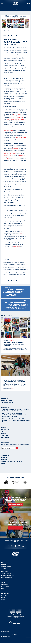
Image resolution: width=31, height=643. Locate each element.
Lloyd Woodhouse (8, 130)
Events (4, 459)
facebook (5, 429)
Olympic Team (5, 586)
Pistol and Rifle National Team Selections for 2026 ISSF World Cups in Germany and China (14, 415)
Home (2, 8)
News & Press (6, 32)
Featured (8, 8)
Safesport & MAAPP (6, 566)
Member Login (5, 564)
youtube (4, 435)
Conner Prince (12, 153)
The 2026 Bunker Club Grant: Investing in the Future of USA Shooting (15, 410)
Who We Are (4, 584)
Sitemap (3, 568)
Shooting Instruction (7, 579)
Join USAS (5, 455)
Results (4, 398)
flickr (3, 433)
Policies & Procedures (7, 575)
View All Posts (7, 402)
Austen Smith (7, 155)
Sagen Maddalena (8, 152)
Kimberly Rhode (17, 114)
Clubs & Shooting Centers (11, 461)
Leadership (4, 590)
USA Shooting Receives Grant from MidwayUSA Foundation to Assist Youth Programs (15, 420)
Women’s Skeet (9, 162)
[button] (9, 35)
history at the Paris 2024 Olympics (15, 119)
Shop (3, 463)
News (5, 8)
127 (21, 233)
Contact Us (4, 560)
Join (28, 3)
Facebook (15, 246)
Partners (3, 588)
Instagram (6, 247)
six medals (15, 148)
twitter (4, 431)
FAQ (2, 562)
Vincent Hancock (19, 117)
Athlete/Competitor (6, 573)
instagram (5, 437)
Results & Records (6, 577)
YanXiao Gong (12, 157)
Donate (4, 457)
